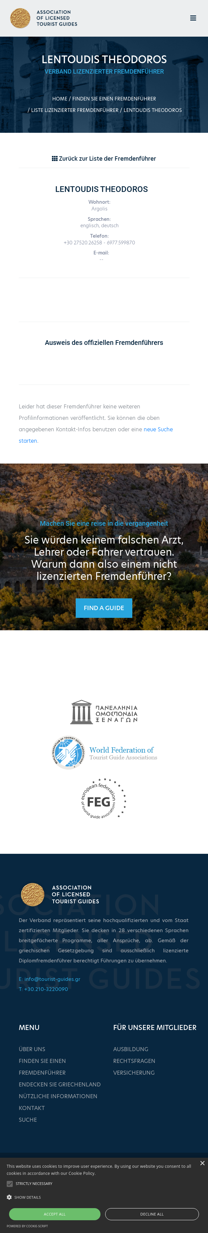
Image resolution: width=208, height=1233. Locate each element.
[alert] (104, 1195)
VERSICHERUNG (134, 1073)
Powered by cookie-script (27, 1226)
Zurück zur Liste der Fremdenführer (104, 159)
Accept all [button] (55, 1214)
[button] (104, 1197)
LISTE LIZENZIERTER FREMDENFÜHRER (75, 110)
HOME (59, 98)
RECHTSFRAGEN (134, 1061)
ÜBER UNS (32, 1049)
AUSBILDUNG (130, 1049)
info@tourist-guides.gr (52, 979)
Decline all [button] (152, 1214)
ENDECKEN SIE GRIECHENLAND (60, 1084)
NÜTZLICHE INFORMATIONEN (58, 1096)
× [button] (202, 1163)
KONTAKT (32, 1108)
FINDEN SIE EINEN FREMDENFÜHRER (114, 98)
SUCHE (28, 1120)
